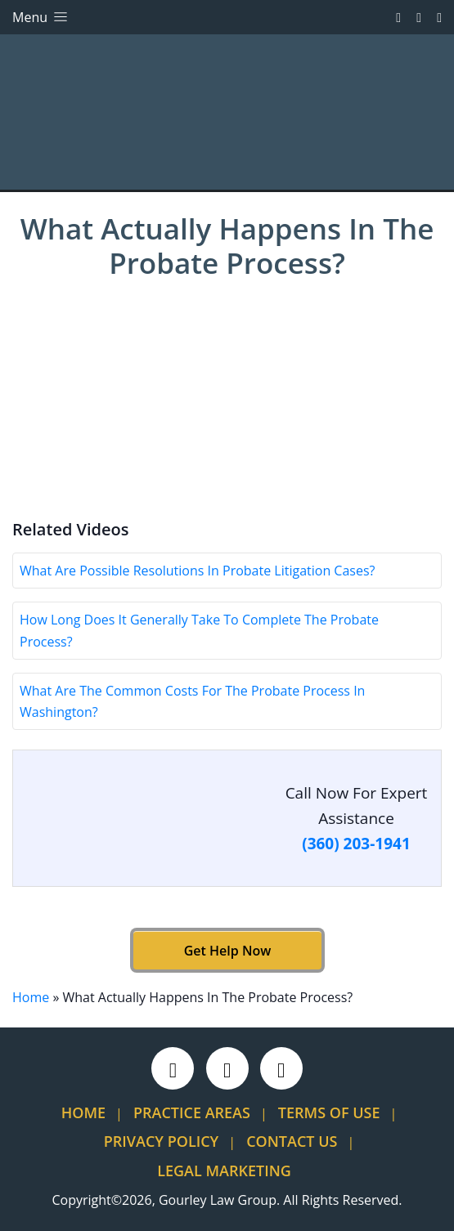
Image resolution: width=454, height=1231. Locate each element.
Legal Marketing (224, 1170)
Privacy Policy (161, 1141)
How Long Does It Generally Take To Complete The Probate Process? (199, 630)
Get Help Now (226, 951)
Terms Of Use (329, 1112)
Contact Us (291, 1141)
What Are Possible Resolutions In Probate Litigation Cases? (197, 571)
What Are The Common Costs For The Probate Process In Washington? (192, 701)
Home (30, 997)
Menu (41, 17)
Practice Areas (191, 1112)
